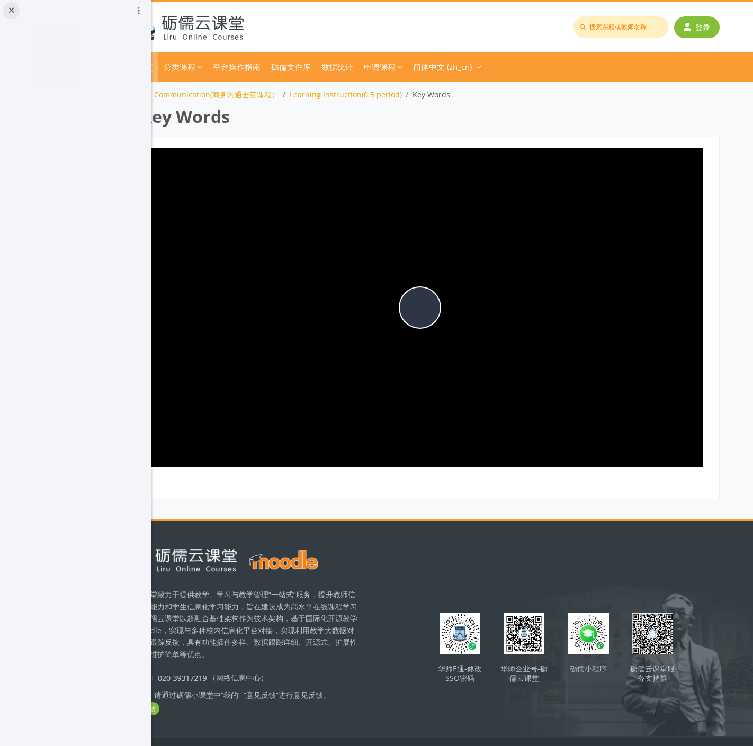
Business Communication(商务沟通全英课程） (260, 94)
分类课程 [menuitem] (240, 66)
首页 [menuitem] (206, 66)
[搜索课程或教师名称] (624, 27)
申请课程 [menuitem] (440, 66)
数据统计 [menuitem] (398, 66)
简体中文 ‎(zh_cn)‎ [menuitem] (503, 66)
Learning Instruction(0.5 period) (407, 94)
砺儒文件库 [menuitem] (352, 66)
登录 (700, 27)
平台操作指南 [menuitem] (297, 66)
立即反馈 (215, 688)
